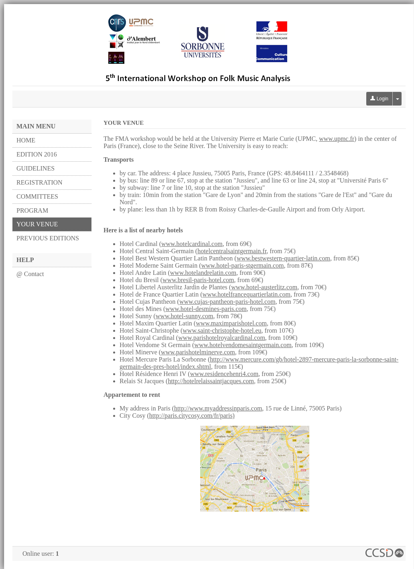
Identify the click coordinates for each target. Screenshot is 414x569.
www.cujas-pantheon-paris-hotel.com (227, 301)
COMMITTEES (37, 196)
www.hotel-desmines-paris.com (205, 308)
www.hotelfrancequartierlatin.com (246, 294)
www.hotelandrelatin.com (203, 272)
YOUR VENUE (37, 224)
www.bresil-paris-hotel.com (198, 279)
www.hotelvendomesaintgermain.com (242, 344)
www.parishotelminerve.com (198, 352)
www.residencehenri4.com (224, 373)
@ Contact (30, 273)
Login (379, 99)
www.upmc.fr (336, 138)
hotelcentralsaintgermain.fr (231, 251)
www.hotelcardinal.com (192, 243)
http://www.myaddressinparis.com (218, 408)
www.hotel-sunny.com (184, 316)
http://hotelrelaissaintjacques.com (211, 381)
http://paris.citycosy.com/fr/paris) (192, 415)
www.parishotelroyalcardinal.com (221, 337)
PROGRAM (32, 210)
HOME (25, 140)
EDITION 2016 (36, 154)
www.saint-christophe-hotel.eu (222, 330)
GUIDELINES (35, 168)
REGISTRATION (39, 182)
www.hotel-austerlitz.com (264, 287)
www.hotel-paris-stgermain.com (242, 265)
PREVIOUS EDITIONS (47, 238)
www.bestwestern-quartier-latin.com (283, 258)
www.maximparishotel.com (231, 323)
